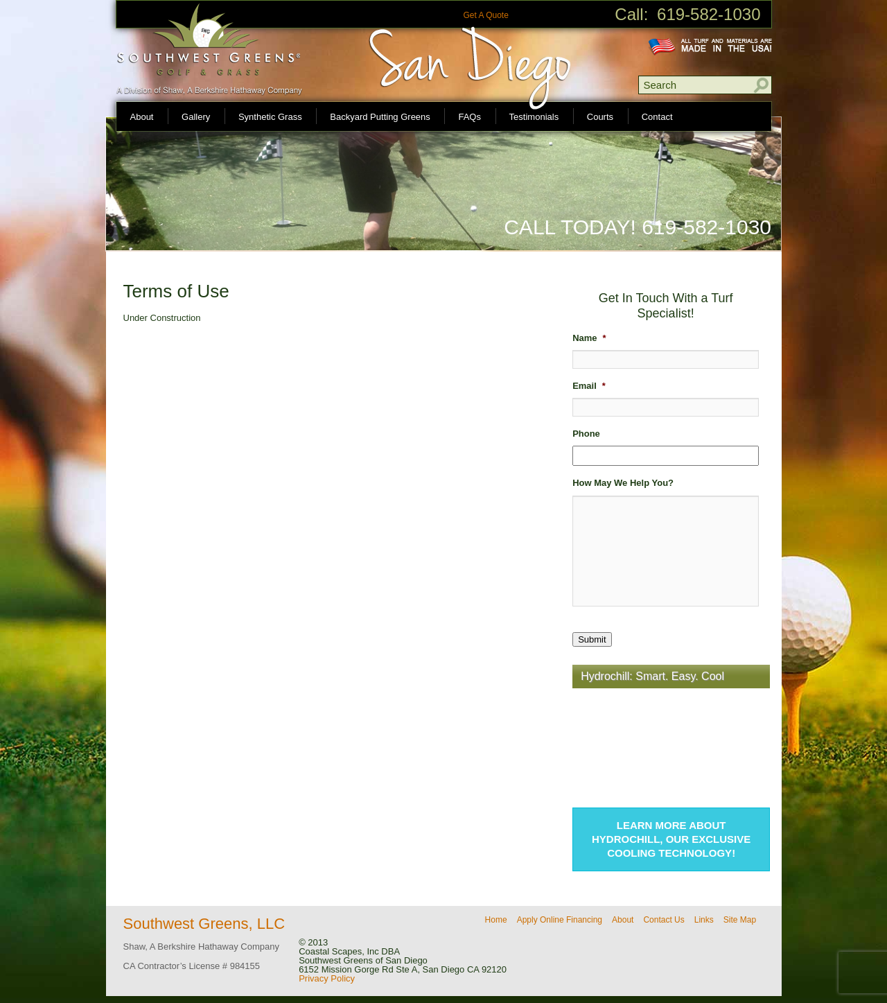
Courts (600, 117)
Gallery (196, 117)
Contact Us (663, 920)
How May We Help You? (623, 483)
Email (589, 386)
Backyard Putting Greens (380, 117)
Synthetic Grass (270, 117)
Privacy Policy (327, 978)
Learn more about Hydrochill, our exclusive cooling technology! (671, 839)
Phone (586, 433)
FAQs (469, 117)
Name (589, 338)
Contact (657, 117)
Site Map (739, 920)
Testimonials (534, 117)
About (142, 117)
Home (496, 920)
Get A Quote (485, 15)
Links (704, 920)
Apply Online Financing (559, 920)
